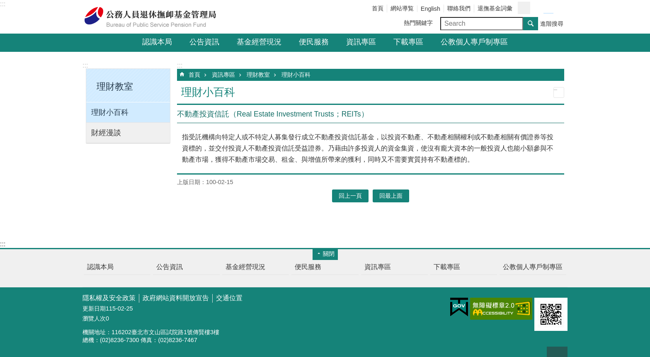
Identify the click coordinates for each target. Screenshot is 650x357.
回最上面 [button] (391, 195)
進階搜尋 (551, 23)
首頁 (377, 8)
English (430, 8)
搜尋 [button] (530, 23)
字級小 (538, 8)
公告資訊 (204, 42)
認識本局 (157, 42)
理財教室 (258, 74)
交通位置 (229, 297)
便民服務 (314, 42)
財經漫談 (106, 133)
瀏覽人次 (94, 318)
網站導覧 (402, 8)
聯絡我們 (459, 8)
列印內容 (558, 92)
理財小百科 (110, 112)
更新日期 (94, 308)
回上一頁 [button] (350, 195)
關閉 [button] (329, 253)
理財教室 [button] (115, 86)
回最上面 (557, 352)
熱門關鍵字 (418, 22)
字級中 (548, 8)
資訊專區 (361, 42)
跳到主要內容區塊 (4, 4)
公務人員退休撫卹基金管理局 (155, 17)
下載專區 (408, 42)
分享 (524, 8)
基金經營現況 (259, 42)
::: (2, 3)
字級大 (558, 8)
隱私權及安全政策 (109, 297)
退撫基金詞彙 (495, 8)
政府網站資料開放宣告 (176, 297)
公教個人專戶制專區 (474, 42)
